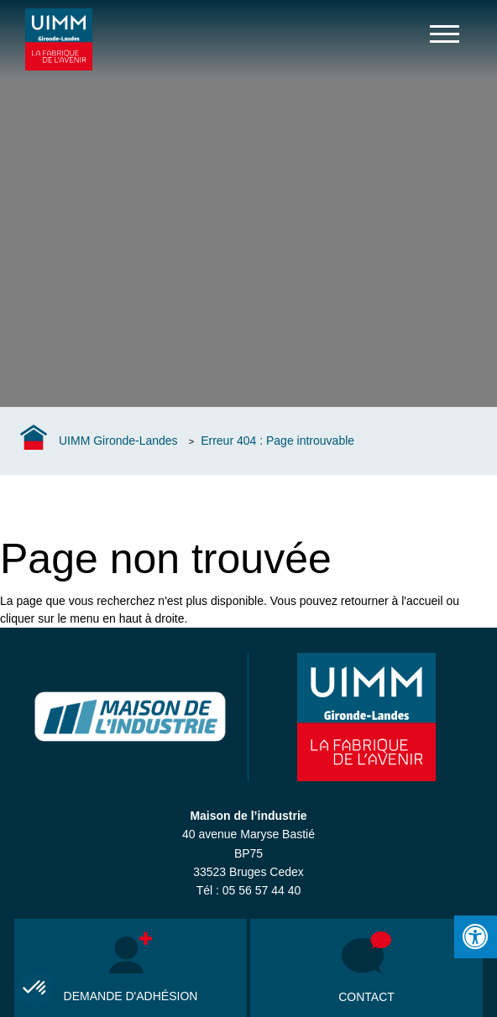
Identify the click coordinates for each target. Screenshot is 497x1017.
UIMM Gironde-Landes (118, 440)
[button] (35, 988)
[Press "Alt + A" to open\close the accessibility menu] (475, 936)
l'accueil (421, 601)
